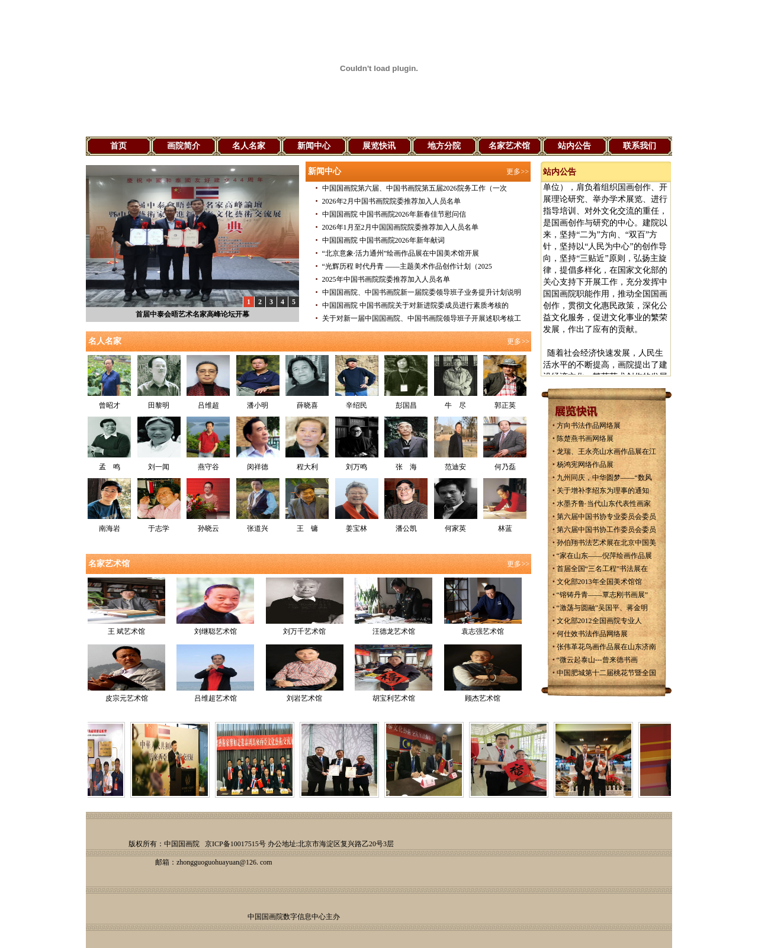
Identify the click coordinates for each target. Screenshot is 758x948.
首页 (118, 145)
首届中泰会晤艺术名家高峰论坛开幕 (192, 314)
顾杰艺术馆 (482, 698)
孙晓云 (208, 528)
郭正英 (505, 405)
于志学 (158, 528)
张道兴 (257, 528)
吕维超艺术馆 (215, 698)
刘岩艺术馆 (304, 698)
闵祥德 (257, 467)
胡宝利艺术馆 (393, 698)
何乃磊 (505, 467)
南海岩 (109, 528)
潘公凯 (406, 528)
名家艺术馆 (509, 145)
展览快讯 (379, 145)
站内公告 (574, 145)
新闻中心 (313, 145)
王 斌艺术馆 (126, 631)
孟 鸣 (109, 467)
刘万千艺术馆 (304, 631)
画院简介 (183, 145)
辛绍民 (356, 405)
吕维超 (208, 405)
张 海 (406, 467)
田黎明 (158, 405)
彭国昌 (406, 405)
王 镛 (307, 528)
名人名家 (248, 145)
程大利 (307, 467)
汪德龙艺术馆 (393, 631)
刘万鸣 (356, 467)
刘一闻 (158, 467)
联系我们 (639, 145)
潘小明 (257, 405)
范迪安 (455, 467)
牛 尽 (455, 405)
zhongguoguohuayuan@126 (216, 862)
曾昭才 (109, 405)
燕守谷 (208, 467)
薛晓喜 (307, 405)
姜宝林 (356, 528)
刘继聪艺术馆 (215, 631)
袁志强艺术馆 (482, 631)
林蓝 (505, 528)
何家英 (455, 528)
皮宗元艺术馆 (126, 698)
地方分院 (444, 145)
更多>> (517, 171)
